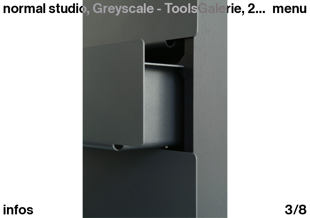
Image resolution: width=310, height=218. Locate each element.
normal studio (45, 8)
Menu (289, 8)
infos (18, 210)
